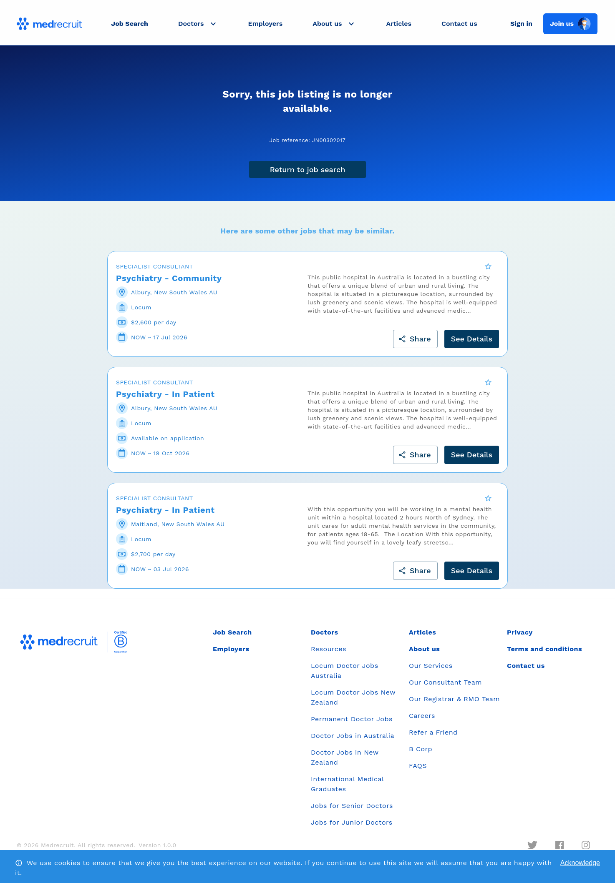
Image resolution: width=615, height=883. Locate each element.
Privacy (520, 638)
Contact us (459, 24)
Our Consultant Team (445, 688)
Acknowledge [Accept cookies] (580, 862)
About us (424, 654)
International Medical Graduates (347, 789)
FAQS (418, 771)
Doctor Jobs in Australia (352, 741)
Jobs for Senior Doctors (352, 811)
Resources (328, 654)
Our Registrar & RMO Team (454, 704)
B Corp (420, 754)
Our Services (431, 671)
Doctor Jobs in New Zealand (344, 763)
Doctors (324, 638)
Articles (398, 24)
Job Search (129, 24)
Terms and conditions (544, 654)
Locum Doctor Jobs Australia (344, 676)
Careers (422, 721)
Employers (265, 24)
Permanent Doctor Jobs (352, 724)
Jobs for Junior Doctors (352, 828)
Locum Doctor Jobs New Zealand (353, 703)
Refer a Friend (433, 738)
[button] (198, 24)
